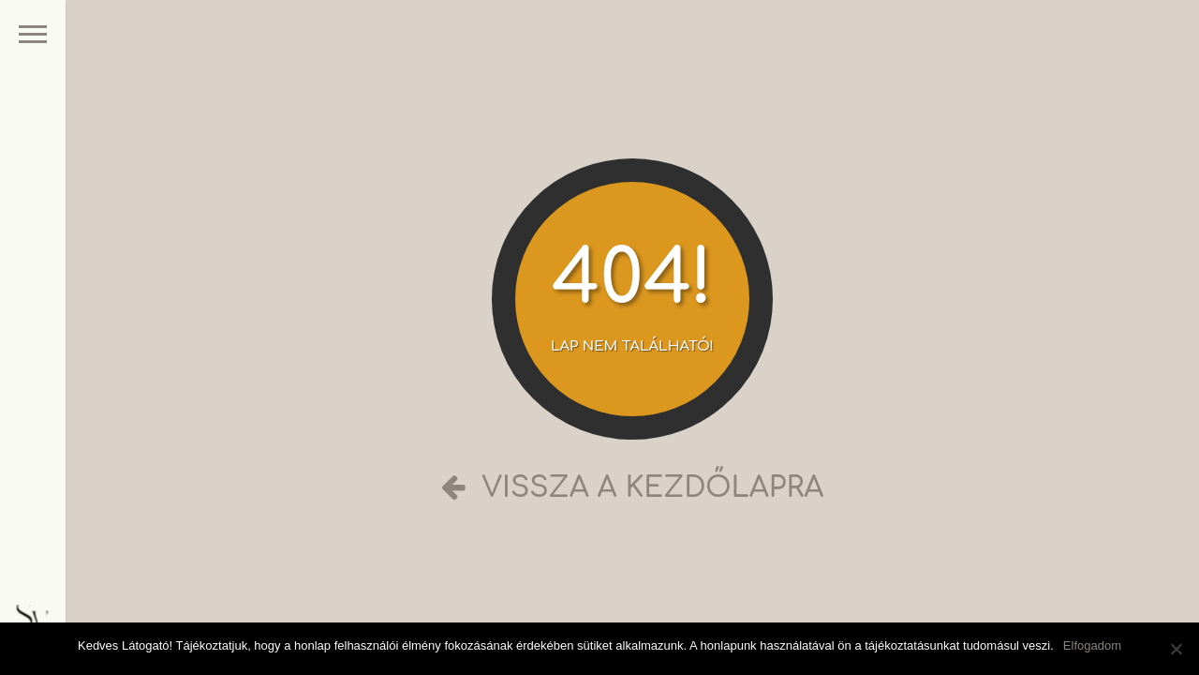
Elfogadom (1092, 645)
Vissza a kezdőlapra (632, 487)
